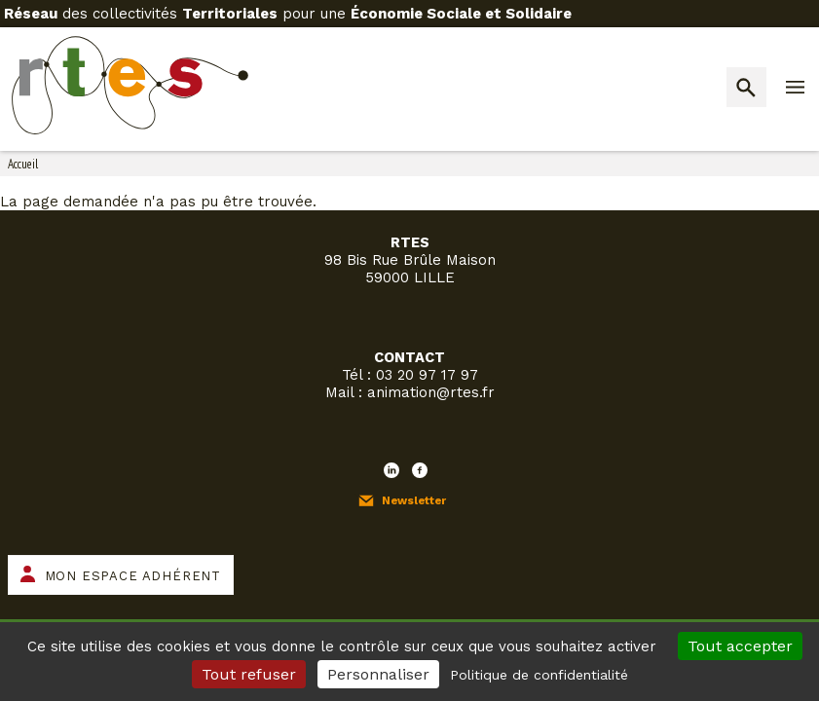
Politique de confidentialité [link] (539, 675)
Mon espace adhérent (133, 576)
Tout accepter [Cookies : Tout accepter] (740, 646)
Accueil (23, 164)
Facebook (420, 470)
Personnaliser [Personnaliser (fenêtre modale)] (378, 674)
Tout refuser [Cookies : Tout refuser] (249, 674)
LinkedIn (391, 470)
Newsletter (414, 500)
